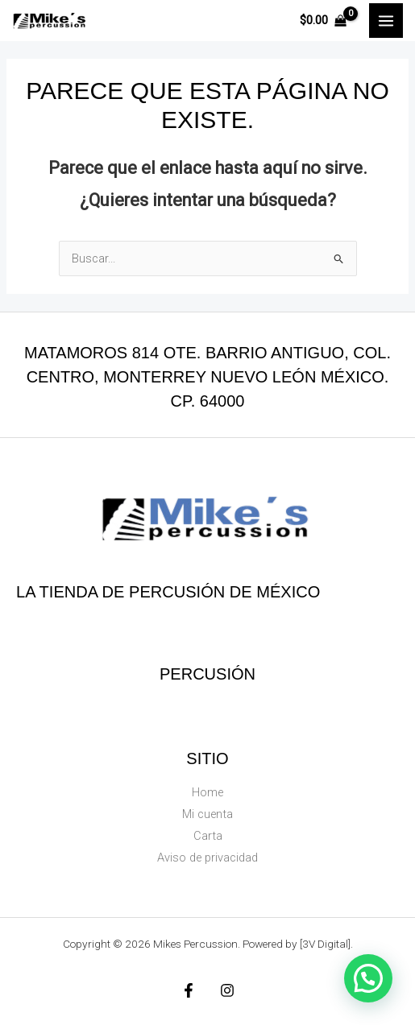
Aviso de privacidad (207, 857)
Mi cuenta (207, 814)
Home (207, 792)
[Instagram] (227, 990)
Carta (207, 836)
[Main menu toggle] (386, 20)
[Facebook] (188, 990)
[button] (368, 978)
